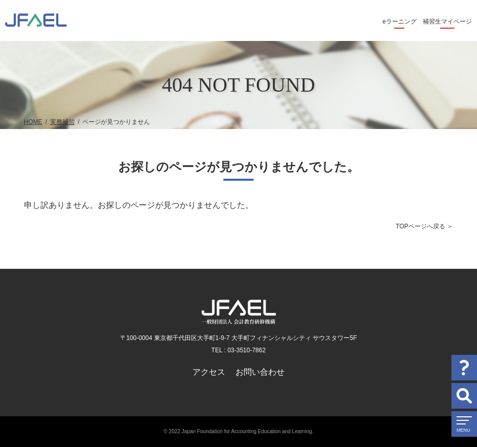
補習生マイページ (447, 21)
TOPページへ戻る (420, 226)
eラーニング (399, 21)
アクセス (208, 372)
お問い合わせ (260, 372)
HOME (33, 121)
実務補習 (62, 121)
